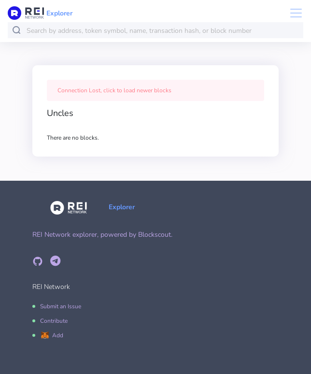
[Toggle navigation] (293, 13)
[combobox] (163, 31)
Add (57, 335)
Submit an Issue (60, 306)
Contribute (54, 321)
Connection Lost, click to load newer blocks (114, 90)
